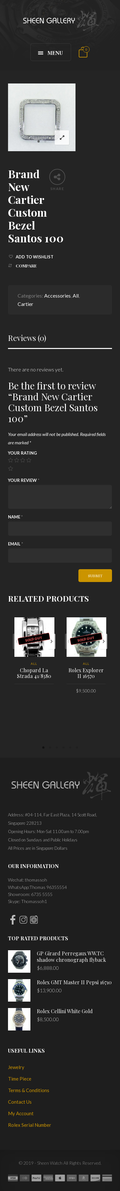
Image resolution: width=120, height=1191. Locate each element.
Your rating (22, 453)
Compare (26, 266)
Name (15, 516)
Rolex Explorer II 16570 (86, 673)
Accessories (57, 295)
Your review (23, 480)
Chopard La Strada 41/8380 (34, 673)
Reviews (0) (27, 338)
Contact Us (20, 1102)
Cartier (25, 304)
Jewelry (16, 1067)
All (76, 295)
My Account (21, 1113)
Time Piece (19, 1079)
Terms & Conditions (28, 1090)
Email (15, 543)
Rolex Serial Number (29, 1125)
